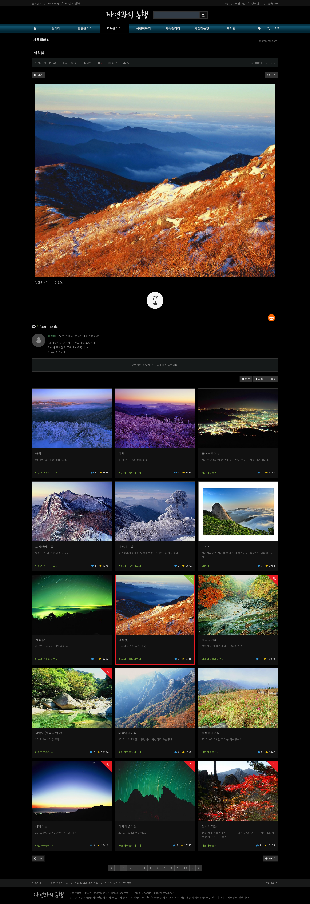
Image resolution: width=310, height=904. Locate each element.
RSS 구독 (53, 3)
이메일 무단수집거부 (86, 883)
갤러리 (55, 28)
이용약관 (37, 883)
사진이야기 (143, 28)
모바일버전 (272, 883)
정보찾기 (256, 3)
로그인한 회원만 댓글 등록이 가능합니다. (155, 365)
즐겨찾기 (37, 3)
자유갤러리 (114, 28)
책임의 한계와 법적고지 (118, 883)
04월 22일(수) (73, 3)
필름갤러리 (85, 28)
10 (185, 868)
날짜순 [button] (270, 858)
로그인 (225, 3)
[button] (246, 379)
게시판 (231, 28)
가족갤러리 (172, 28)
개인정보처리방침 (58, 883)
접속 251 (273, 3)
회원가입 (240, 3)
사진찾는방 (201, 28)
